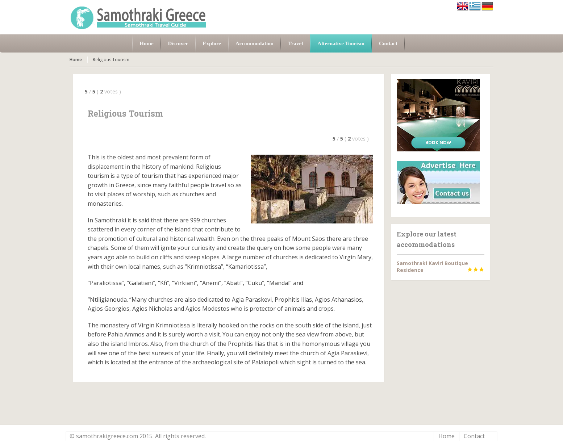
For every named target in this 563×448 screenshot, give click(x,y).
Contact (474, 436)
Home (76, 59)
